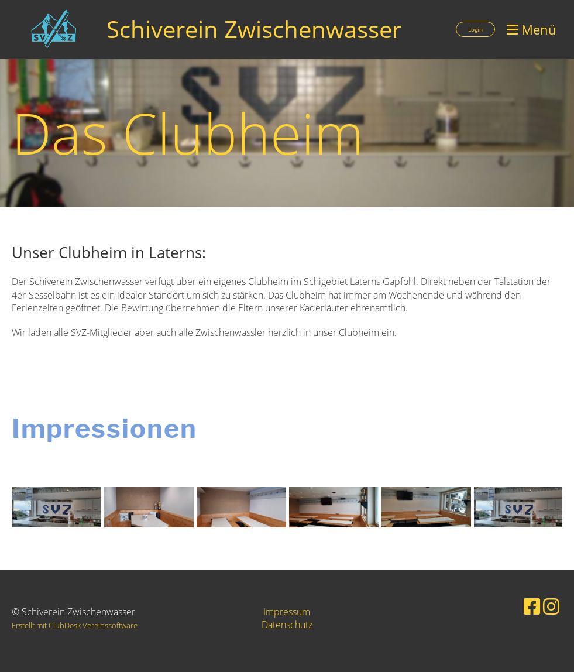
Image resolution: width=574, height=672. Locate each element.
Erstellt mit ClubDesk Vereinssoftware (75, 625)
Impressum (286, 611)
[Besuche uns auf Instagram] (551, 606)
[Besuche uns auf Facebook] (532, 606)
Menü (531, 29)
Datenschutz (287, 624)
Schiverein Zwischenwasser (253, 29)
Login (475, 29)
